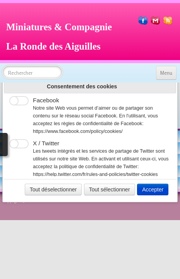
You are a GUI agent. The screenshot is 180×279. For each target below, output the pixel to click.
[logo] (62, 35)
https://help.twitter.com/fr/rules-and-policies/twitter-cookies (95, 174)
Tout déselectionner (53, 189)
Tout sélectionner (109, 189)
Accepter (152, 189)
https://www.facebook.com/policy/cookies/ (78, 131)
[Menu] (166, 73)
